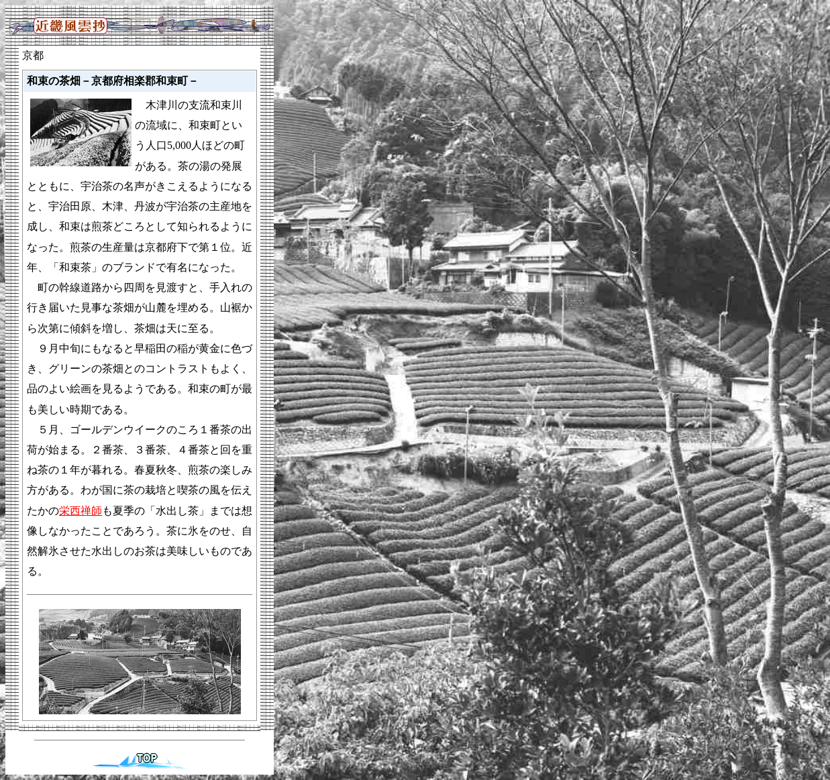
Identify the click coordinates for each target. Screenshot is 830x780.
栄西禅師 (80, 510)
